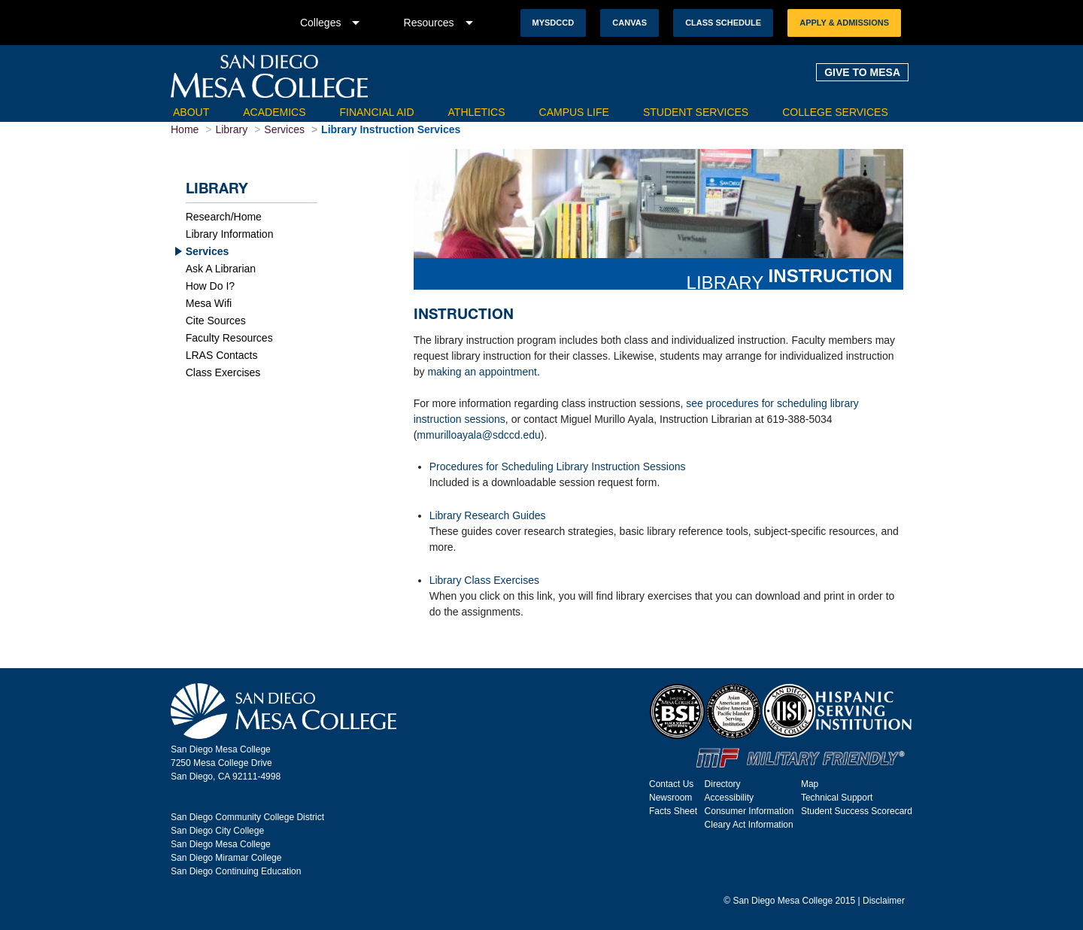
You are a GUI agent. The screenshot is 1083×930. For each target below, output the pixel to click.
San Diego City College (217, 830)
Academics (274, 112)
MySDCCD (553, 22)
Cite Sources (216, 321)
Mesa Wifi (209, 303)
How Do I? (210, 286)
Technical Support (836, 797)
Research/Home (224, 217)
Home (185, 129)
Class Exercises (223, 372)
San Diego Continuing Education (236, 871)
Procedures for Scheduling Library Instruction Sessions (557, 466)
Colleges (332, 22)
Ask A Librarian (221, 269)
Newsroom (670, 797)
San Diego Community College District (247, 817)
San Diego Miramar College (226, 857)
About (191, 112)
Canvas (629, 22)
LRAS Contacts (222, 355)
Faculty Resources (229, 338)
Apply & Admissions (844, 22)
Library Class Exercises (484, 580)
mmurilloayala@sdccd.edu (478, 435)
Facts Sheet (673, 811)
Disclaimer (884, 900)
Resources (441, 22)
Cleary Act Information (749, 824)
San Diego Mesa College (221, 844)
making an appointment (482, 372)
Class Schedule (723, 22)
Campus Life (574, 112)
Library (231, 129)
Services (284, 129)
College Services (835, 112)
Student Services (695, 112)
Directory (723, 784)
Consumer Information (749, 811)
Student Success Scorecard (856, 811)
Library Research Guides (487, 515)
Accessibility (729, 797)
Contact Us (671, 784)
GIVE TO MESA (862, 72)
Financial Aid (376, 112)
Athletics (476, 112)
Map (809, 784)
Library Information (230, 234)
